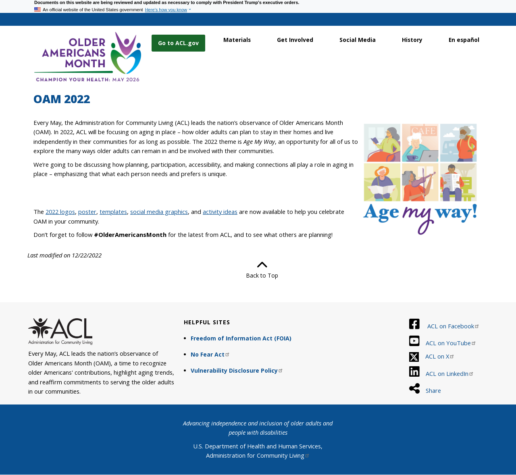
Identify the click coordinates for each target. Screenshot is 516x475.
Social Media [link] (357, 40)
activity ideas (220, 211)
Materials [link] (237, 40)
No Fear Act (210, 354)
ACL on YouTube (451, 343)
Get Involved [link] (295, 40)
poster (87, 211)
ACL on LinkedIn (450, 373)
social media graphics (159, 211)
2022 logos (60, 211)
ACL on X (440, 356)
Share (432, 390)
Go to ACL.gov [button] (178, 43)
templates (113, 211)
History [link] (412, 40)
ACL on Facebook (453, 326)
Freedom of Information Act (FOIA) (241, 338)
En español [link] (464, 40)
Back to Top (258, 269)
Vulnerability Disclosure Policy (237, 370)
